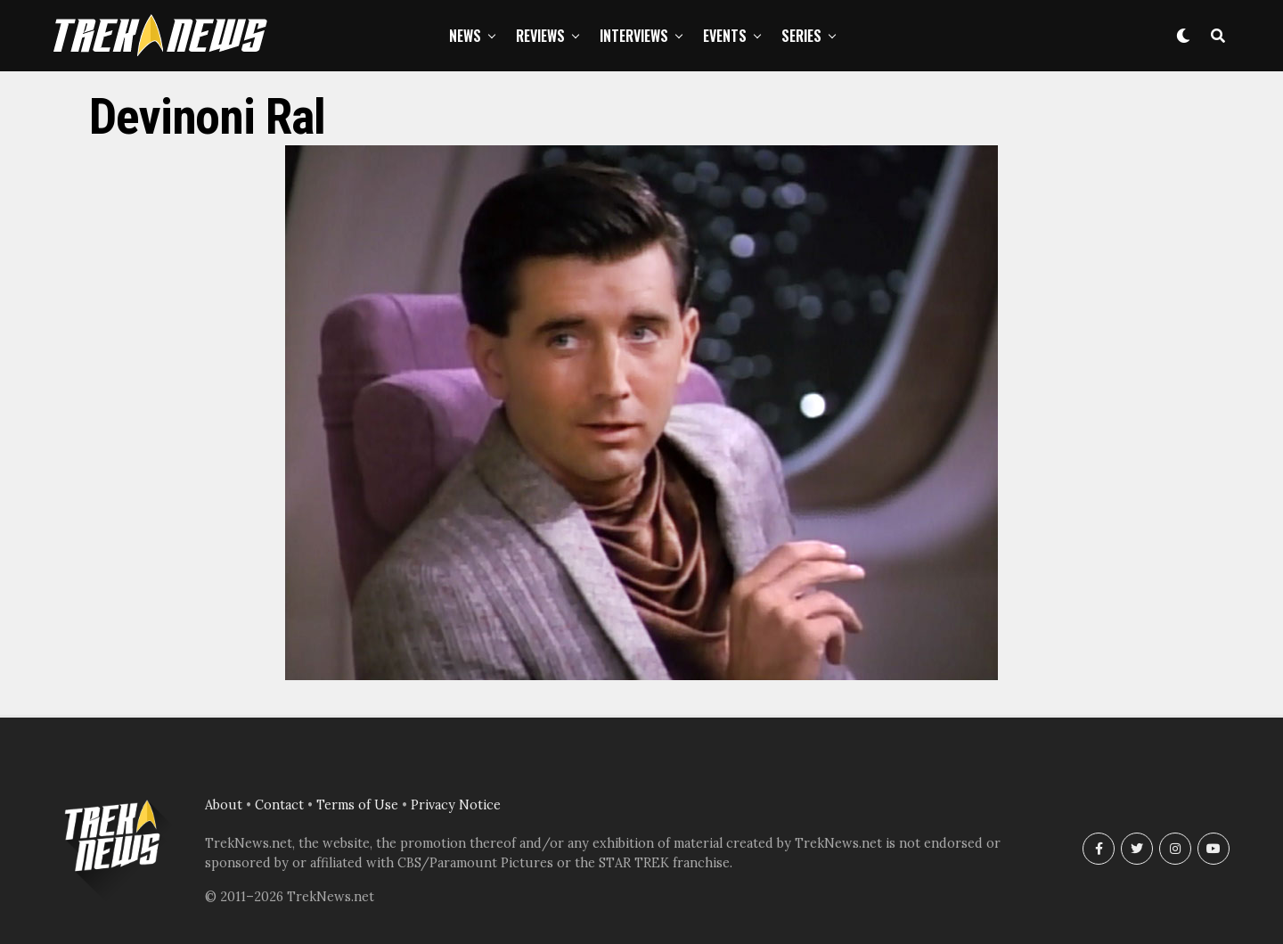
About (223, 805)
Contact (279, 805)
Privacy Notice (456, 805)
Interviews (634, 35)
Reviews (540, 35)
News (465, 35)
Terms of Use (357, 805)
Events (725, 35)
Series (801, 35)
